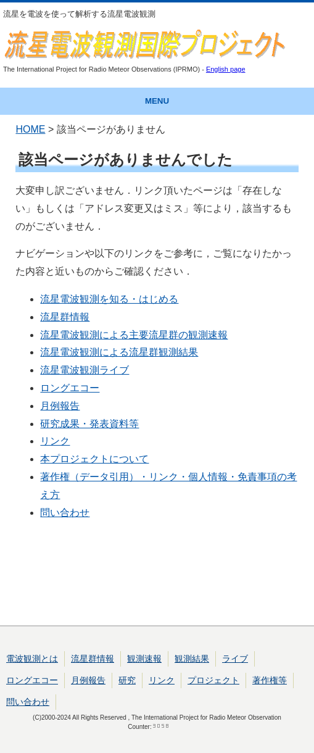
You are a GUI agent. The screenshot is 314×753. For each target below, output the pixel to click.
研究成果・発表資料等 (89, 423)
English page (226, 69)
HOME (30, 129)
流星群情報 (64, 317)
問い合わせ (64, 512)
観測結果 (192, 659)
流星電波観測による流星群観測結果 (119, 352)
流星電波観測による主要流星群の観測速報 (134, 335)
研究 (127, 680)
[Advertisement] (156, 576)
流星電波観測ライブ (84, 370)
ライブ (235, 659)
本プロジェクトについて (94, 459)
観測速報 (144, 659)
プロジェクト (213, 680)
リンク (55, 441)
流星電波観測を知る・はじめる (109, 299)
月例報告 (60, 406)
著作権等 (269, 680)
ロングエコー (69, 388)
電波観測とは (32, 659)
